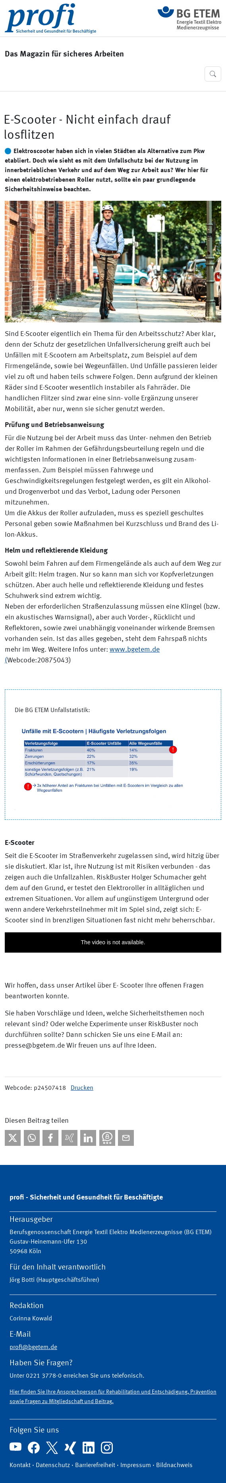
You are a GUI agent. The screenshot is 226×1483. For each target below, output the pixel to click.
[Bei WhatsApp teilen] (32, 1138)
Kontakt (20, 1465)
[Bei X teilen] (13, 1138)
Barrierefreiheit (95, 1465)
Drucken (82, 1088)
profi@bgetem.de (33, 1347)
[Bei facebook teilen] (50, 1138)
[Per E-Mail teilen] (126, 1138)
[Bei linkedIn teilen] (88, 1138)
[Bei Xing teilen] (69, 1138)
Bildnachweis (174, 1465)
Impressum (135, 1465)
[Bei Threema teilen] (107, 1138)
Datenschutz (53, 1465)
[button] (213, 74)
